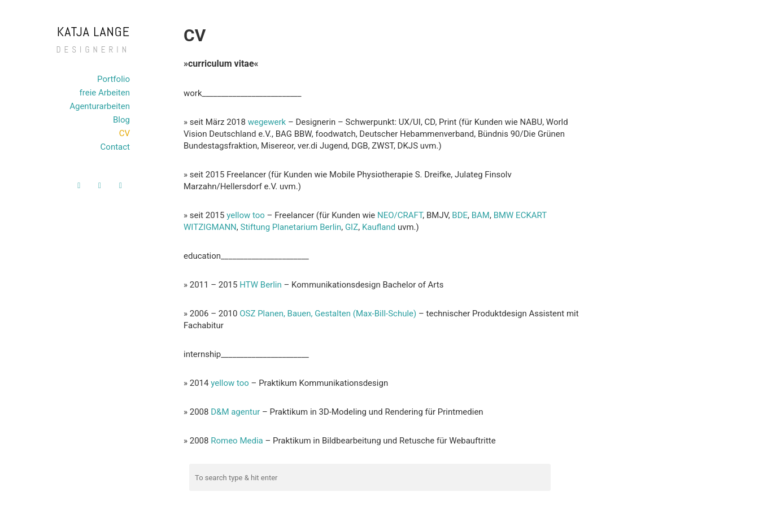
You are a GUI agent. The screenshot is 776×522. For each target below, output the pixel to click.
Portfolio (113, 79)
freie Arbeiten (105, 93)
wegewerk (267, 122)
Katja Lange (93, 31)
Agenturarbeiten (99, 106)
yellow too (245, 215)
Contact (115, 147)
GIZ (351, 227)
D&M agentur (235, 412)
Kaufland (378, 227)
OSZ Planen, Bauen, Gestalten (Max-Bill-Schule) (327, 313)
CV (124, 133)
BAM (481, 215)
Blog (121, 120)
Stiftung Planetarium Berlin (291, 227)
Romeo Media (237, 441)
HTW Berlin (260, 285)
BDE (460, 215)
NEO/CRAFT (399, 215)
